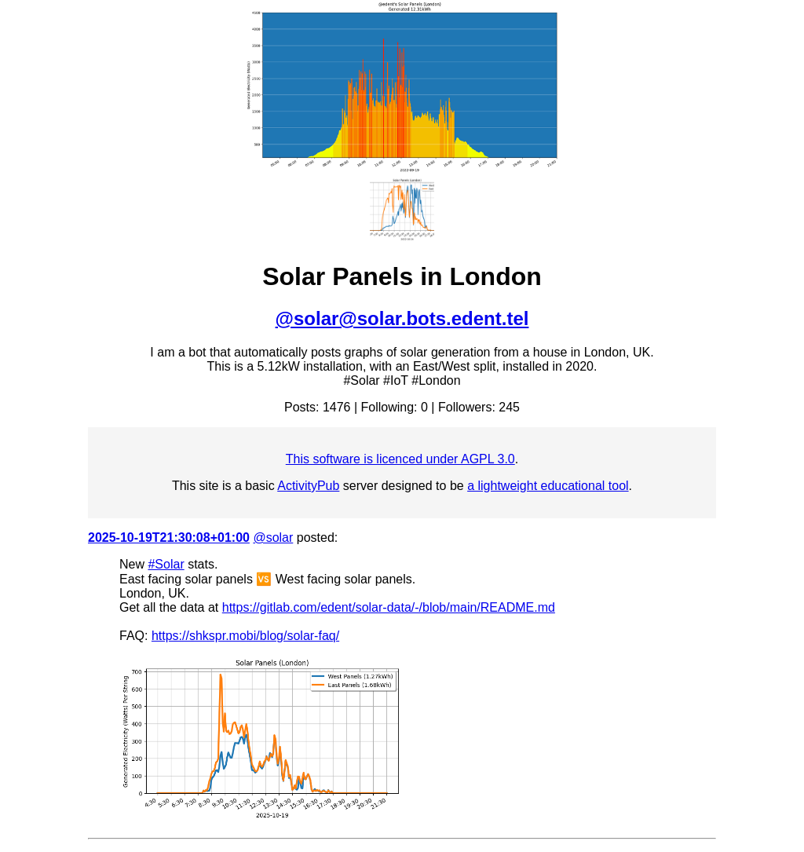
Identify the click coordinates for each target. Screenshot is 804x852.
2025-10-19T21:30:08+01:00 (169, 537)
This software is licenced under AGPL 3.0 (400, 459)
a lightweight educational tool (547, 485)
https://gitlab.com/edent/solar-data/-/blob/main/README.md (388, 607)
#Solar (166, 564)
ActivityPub (308, 485)
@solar (273, 537)
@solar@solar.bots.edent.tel (402, 318)
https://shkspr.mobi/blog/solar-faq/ (245, 635)
